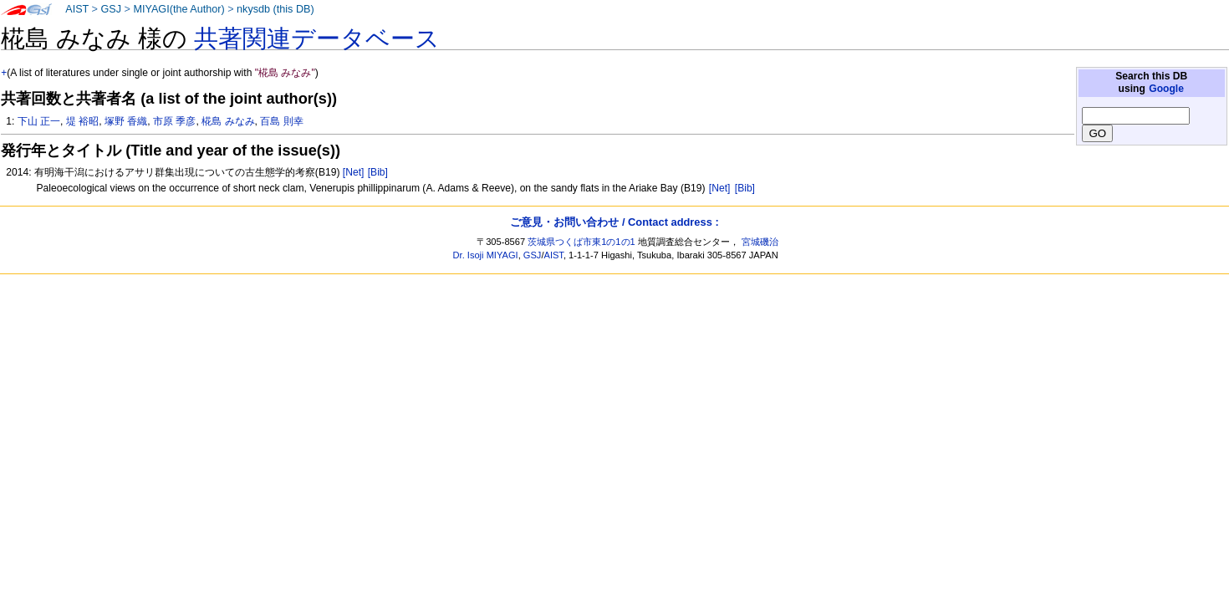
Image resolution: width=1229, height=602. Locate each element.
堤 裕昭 (82, 121)
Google (1166, 88)
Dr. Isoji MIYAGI (485, 255)
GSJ (110, 9)
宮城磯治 (760, 242)
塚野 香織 (126, 121)
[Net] (354, 172)
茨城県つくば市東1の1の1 (581, 242)
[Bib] (378, 172)
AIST (77, 9)
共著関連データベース (317, 38)
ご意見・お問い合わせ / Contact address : (614, 222)
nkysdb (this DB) (275, 9)
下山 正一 (39, 121)
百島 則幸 (281, 121)
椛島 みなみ (227, 121)
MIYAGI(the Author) (178, 9)
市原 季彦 (174, 121)
